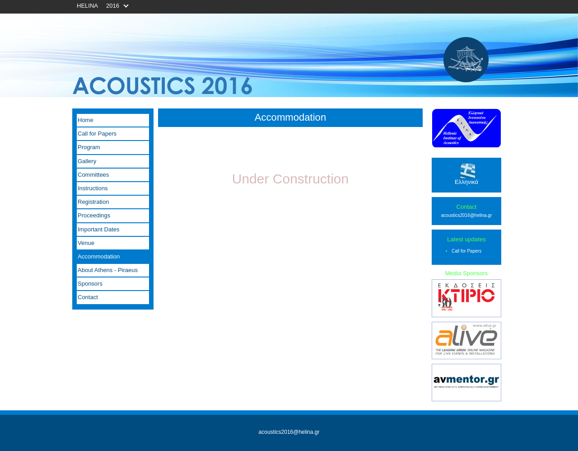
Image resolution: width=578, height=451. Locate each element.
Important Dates (99, 229)
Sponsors (90, 283)
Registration (93, 201)
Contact (88, 297)
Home (85, 120)
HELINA (87, 5)
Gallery (87, 161)
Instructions (92, 188)
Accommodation (99, 256)
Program (89, 147)
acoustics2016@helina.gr (466, 215)
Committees (93, 174)
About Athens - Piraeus (108, 270)
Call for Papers (97, 133)
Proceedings (94, 215)
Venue (86, 243)
